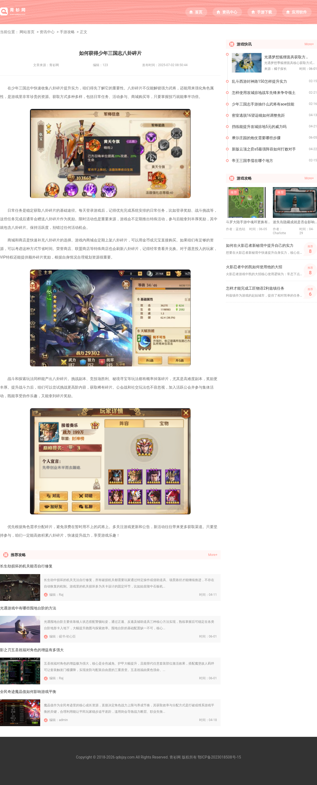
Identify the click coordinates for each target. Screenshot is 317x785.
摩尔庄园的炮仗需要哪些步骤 (256, 138)
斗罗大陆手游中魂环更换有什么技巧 (248, 222)
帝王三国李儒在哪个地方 (252, 160)
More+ (212, 555)
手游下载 (264, 12)
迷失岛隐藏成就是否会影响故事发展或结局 (295, 222)
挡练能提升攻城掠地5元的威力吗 (259, 126)
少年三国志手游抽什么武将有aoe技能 (263, 104)
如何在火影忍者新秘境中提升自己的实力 (259, 245)
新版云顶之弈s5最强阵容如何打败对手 (264, 149)
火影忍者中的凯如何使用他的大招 (254, 267)
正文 (83, 32)
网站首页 (27, 32)
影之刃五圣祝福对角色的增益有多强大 (32, 650)
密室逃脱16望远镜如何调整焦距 (258, 115)
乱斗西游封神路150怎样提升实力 (259, 81)
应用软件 (299, 12)
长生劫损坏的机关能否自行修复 (26, 566)
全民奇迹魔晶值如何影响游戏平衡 (28, 691)
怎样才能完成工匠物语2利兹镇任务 (255, 288)
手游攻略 (67, 32)
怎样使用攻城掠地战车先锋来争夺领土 (264, 92)
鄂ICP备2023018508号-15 (219, 757)
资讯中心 (229, 12)
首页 (198, 12)
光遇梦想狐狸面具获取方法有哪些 (290, 57)
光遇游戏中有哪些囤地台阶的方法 (28, 608)
